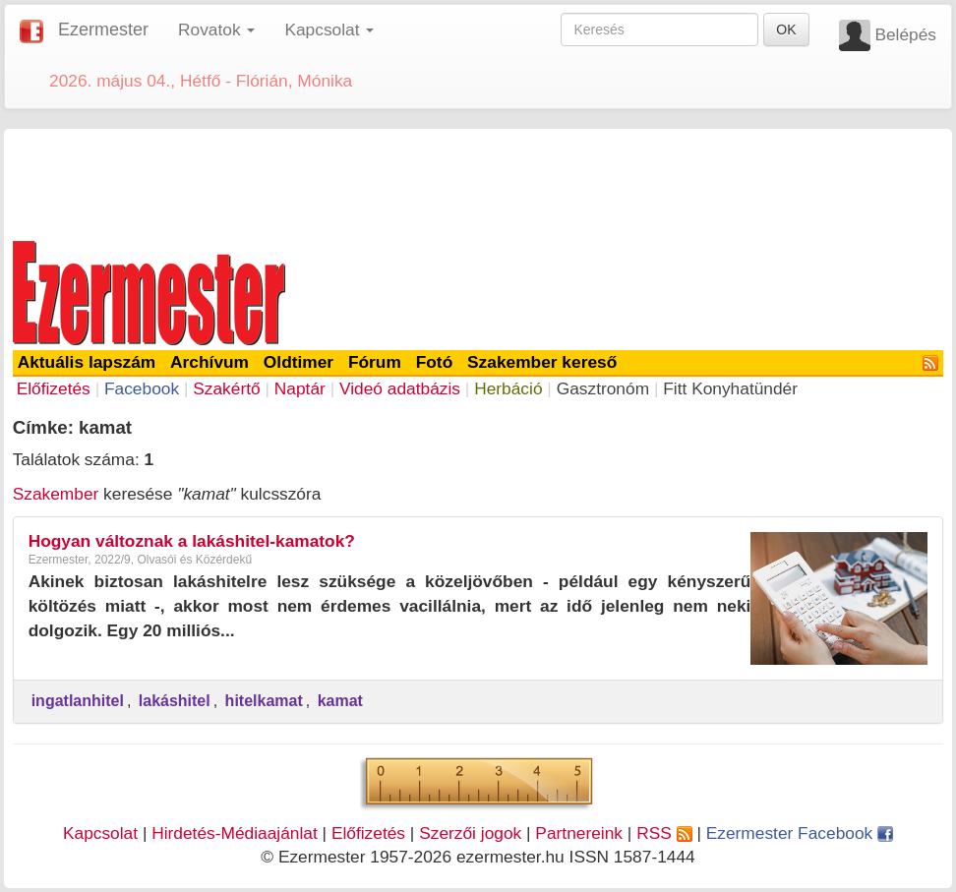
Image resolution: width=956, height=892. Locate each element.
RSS (663, 833)
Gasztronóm (603, 388)
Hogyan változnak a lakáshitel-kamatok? (192, 541)
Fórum (374, 362)
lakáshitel (174, 700)
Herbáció (508, 388)
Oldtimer (298, 362)
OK (786, 29)
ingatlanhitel (77, 700)
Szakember (56, 494)
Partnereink (579, 833)
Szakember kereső (542, 362)
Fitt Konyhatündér (730, 388)
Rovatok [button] (216, 29)
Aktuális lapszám (87, 362)
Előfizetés (53, 388)
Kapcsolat (100, 833)
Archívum (209, 362)
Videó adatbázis (399, 388)
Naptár (300, 388)
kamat (340, 700)
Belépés (905, 34)
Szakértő (226, 388)
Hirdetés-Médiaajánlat (234, 833)
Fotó (434, 362)
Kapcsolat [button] (329, 29)
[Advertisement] (478, 181)
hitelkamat (264, 700)
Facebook (141, 388)
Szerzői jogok (470, 833)
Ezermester (103, 29)
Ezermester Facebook (799, 833)
